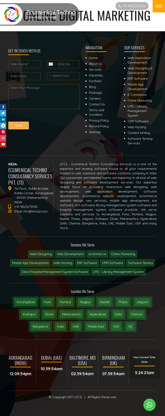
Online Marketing (123, 254)
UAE (76, 326)
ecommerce (97, 254)
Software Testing (140, 263)
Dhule (49, 314)
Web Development (70, 254)
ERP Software (87, 263)
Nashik (104, 302)
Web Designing (41, 254)
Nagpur (85, 302)
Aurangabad (26, 302)
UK (130, 326)
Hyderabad (98, 314)
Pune (47, 302)
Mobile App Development (30, 263)
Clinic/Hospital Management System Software (54, 272)
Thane (123, 302)
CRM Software (112, 263)
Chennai (136, 314)
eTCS (78, 397)
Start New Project (96, 6)
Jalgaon (142, 302)
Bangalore (40, 326)
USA (116, 326)
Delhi (118, 314)
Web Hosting (62, 263)
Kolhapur (29, 314)
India (60, 326)
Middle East (96, 326)
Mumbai (65, 302)
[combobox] (52, 64)
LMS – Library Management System (118, 272)
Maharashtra (71, 314)
